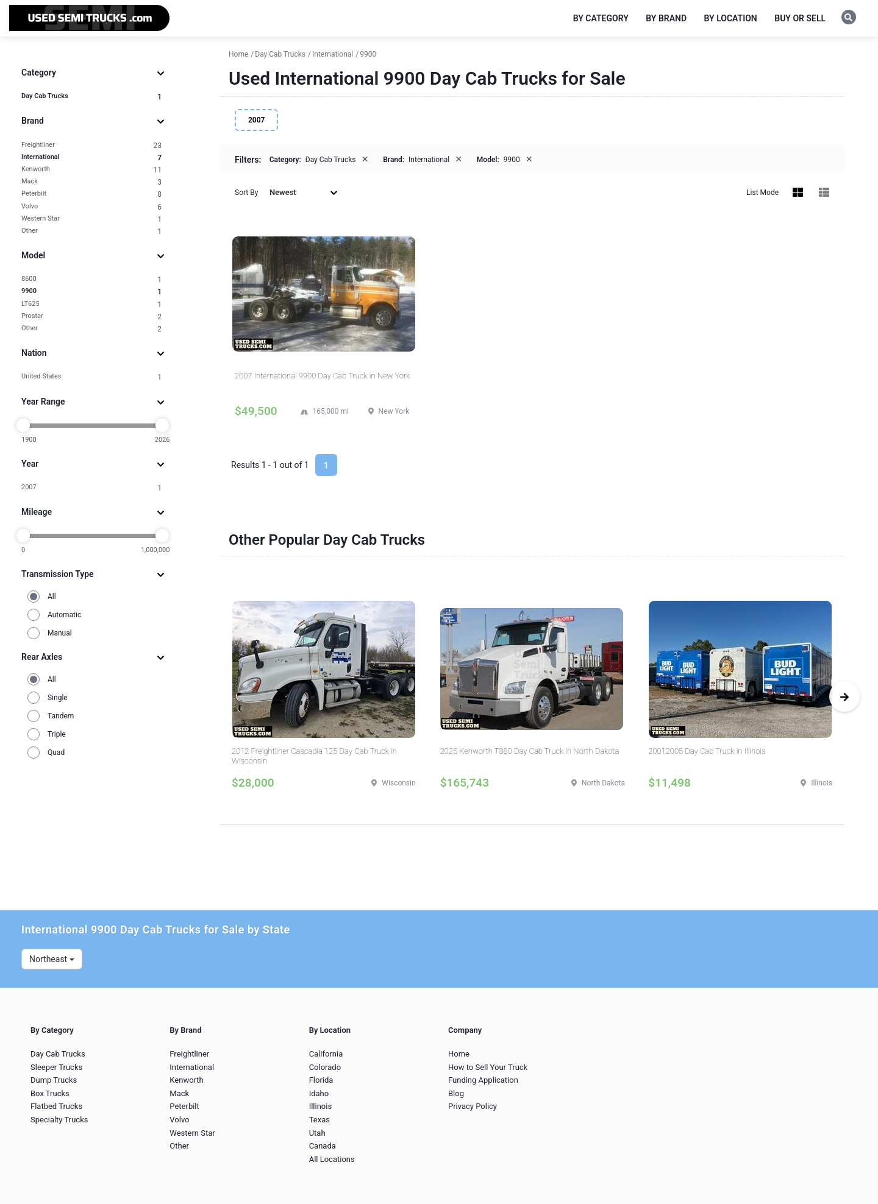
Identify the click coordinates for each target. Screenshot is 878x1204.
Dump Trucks (53, 1080)
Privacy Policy (472, 1106)
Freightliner (91, 145)
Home (458, 1053)
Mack (91, 181)
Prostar (91, 316)
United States (91, 376)
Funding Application (483, 1080)
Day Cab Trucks (91, 96)
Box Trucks (50, 1093)
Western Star (91, 219)
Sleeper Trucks (56, 1067)
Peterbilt (91, 194)
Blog (456, 1093)
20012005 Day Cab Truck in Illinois (706, 751)
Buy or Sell (800, 18)
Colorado (325, 1067)
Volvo (91, 206)
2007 (91, 487)
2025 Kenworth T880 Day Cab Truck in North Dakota (529, 751)
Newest (303, 192)
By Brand (666, 18)
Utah (317, 1133)
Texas (319, 1119)
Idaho (319, 1093)
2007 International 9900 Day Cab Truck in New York (322, 375)
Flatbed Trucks (56, 1106)
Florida (321, 1080)
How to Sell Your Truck (487, 1067)
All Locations (332, 1159)
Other (91, 231)
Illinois (320, 1106)
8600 (91, 279)
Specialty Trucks (59, 1119)
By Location (730, 18)
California (326, 1053)
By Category (601, 18)
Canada (322, 1145)
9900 (91, 291)
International (91, 157)
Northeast (51, 959)
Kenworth (91, 169)
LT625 (91, 304)
